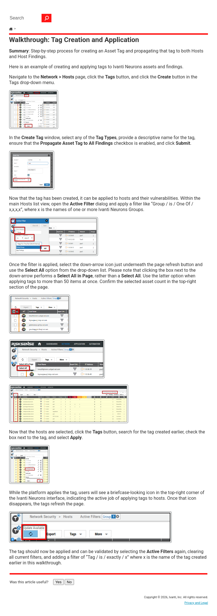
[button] (47, 18)
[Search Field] (29, 18)
